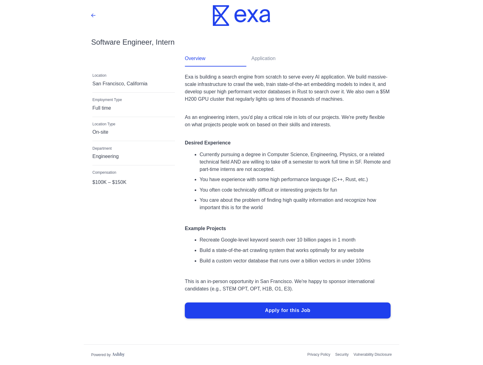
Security (341, 354)
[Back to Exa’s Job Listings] (93, 15)
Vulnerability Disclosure (373, 354)
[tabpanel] (288, 196)
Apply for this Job (287, 310)
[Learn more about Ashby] (108, 355)
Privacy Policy (319, 354)
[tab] (215, 61)
